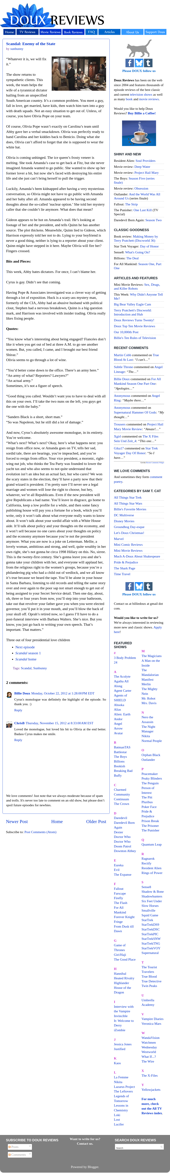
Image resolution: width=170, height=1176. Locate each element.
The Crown (121, 804)
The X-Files (150, 1075)
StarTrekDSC (151, 929)
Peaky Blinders (152, 778)
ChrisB (19, 723)
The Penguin (150, 783)
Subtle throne (123, 367)
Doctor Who (122, 837)
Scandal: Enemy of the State (30, 44)
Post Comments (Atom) (40, 832)
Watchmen (149, 1042)
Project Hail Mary (146, 172)
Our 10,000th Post (126, 332)
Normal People (152, 741)
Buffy (118, 775)
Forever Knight (124, 917)
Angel (118, 723)
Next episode (25, 647)
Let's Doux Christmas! (129, 533)
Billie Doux (22, 693)
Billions (119, 761)
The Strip (131, 204)
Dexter (118, 832)
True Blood (149, 976)
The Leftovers (123, 1091)
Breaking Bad (123, 771)
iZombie (119, 1030)
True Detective (152, 981)
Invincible (121, 1016)
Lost (117, 1119)
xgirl (117, 436)
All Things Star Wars (128, 503)
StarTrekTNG (151, 943)
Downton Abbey (125, 851)
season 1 (28, 653)
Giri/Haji (120, 954)
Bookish (119, 766)
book (129, 99)
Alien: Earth (122, 714)
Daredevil (120, 818)
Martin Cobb (122, 355)
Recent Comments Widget (155, 463)
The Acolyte (122, 676)
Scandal (26, 668)
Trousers (120, 424)
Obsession (141, 188)
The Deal (132, 258)
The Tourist (149, 967)
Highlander (121, 983)
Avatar (118, 733)
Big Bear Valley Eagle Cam (132, 304)
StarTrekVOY (151, 948)
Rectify (146, 863)
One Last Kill (143, 210)
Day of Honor (149, 246)
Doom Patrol (122, 846)
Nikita (146, 736)
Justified (119, 1049)
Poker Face (149, 807)
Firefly (118, 898)
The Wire (148, 1061)
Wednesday (149, 1047)
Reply (18, 710)
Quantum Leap (152, 844)
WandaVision (151, 1038)
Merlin (146, 684)
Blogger (93, 1167)
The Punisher (150, 830)
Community (122, 794)
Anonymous (122, 396)
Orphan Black (151, 755)
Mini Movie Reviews (128, 550)
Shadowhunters (152, 896)
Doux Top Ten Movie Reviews (134, 326)
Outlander (148, 759)
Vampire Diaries (153, 1019)
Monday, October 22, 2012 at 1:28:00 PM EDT (63, 693)
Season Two (153, 220)
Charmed (120, 789)
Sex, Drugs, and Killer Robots (137, 286)
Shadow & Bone (153, 891)
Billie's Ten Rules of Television (135, 338)
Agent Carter (122, 690)
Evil (117, 870)
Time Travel (122, 574)
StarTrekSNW (151, 938)
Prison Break (150, 821)
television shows (141, 94)
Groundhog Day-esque (129, 527)
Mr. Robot (148, 698)
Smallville (148, 910)
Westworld (149, 1052)
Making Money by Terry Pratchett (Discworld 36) (136, 238)
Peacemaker (150, 774)
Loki (117, 1115)
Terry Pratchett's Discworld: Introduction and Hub (133, 312)
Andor (118, 719)
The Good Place (124, 959)
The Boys (120, 756)
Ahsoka (119, 705)
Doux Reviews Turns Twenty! (134, 320)
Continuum (121, 799)
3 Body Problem (125, 658)
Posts (13, 1147)
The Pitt (147, 797)
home (25, 659)
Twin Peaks (149, 986)
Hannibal (120, 973)
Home (57, 821)
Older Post (96, 821)
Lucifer (119, 1124)
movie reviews (149, 99)
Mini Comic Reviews (128, 544)
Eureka (118, 865)
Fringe (118, 921)
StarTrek (147, 920)
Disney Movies (124, 521)
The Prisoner (150, 826)
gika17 (119, 448)
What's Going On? (137, 252)
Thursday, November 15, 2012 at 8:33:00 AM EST (59, 723)
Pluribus (147, 802)
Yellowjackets (151, 1089)
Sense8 (146, 887)
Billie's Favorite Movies (130, 509)
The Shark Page (124, 568)
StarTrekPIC (150, 934)
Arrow (118, 728)
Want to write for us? (85, 1139)
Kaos (117, 1063)
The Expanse (122, 874)
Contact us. (85, 1143)
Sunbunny (40, 668)
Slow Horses (150, 905)
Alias (117, 709)
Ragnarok (148, 858)
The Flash (120, 903)
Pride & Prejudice (126, 562)
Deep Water (142, 166)
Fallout (118, 888)
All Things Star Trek (128, 497)
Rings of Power (152, 873)
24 (115, 662)
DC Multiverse (124, 515)
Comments (17, 1154)
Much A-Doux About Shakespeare (137, 556)
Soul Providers (145, 161)
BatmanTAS (122, 747)
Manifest (148, 679)
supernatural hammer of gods (135, 412)
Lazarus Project (124, 1087)
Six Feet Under (152, 901)
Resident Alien (152, 868)
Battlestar (120, 752)
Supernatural (150, 953)
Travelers (148, 972)
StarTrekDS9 (150, 924)
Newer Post (17, 821)
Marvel (119, 539)
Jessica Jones (123, 1044)
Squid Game (150, 915)
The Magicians (152, 656)
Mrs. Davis (149, 703)
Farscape (120, 893)
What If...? (149, 1056)
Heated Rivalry (124, 978)
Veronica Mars (151, 1023)
